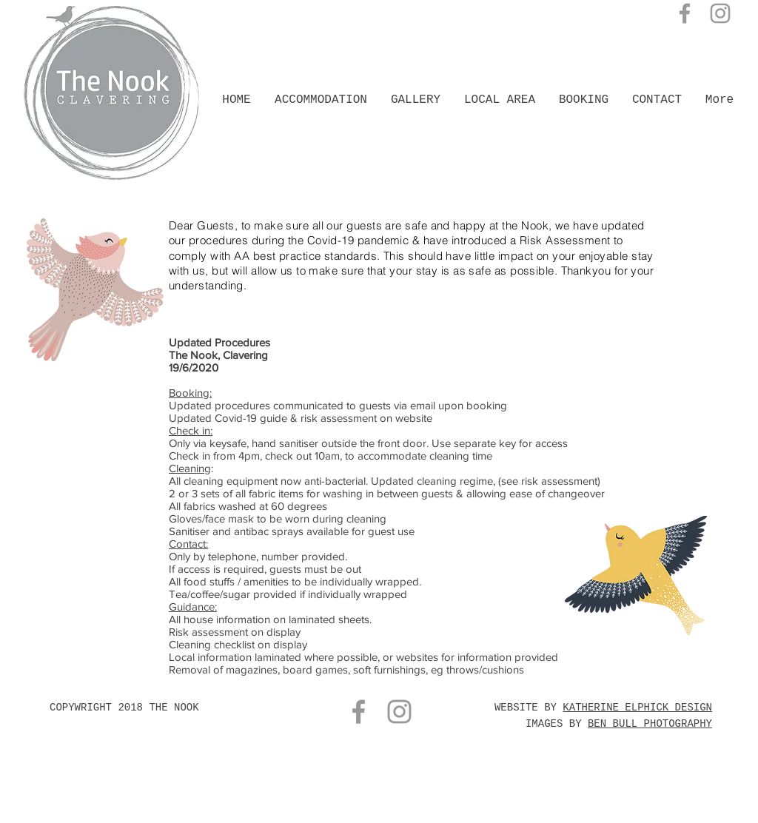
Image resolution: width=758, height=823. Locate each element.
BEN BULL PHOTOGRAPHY (650, 724)
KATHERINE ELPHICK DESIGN (637, 707)
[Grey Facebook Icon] (684, 13)
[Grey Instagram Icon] (720, 13)
